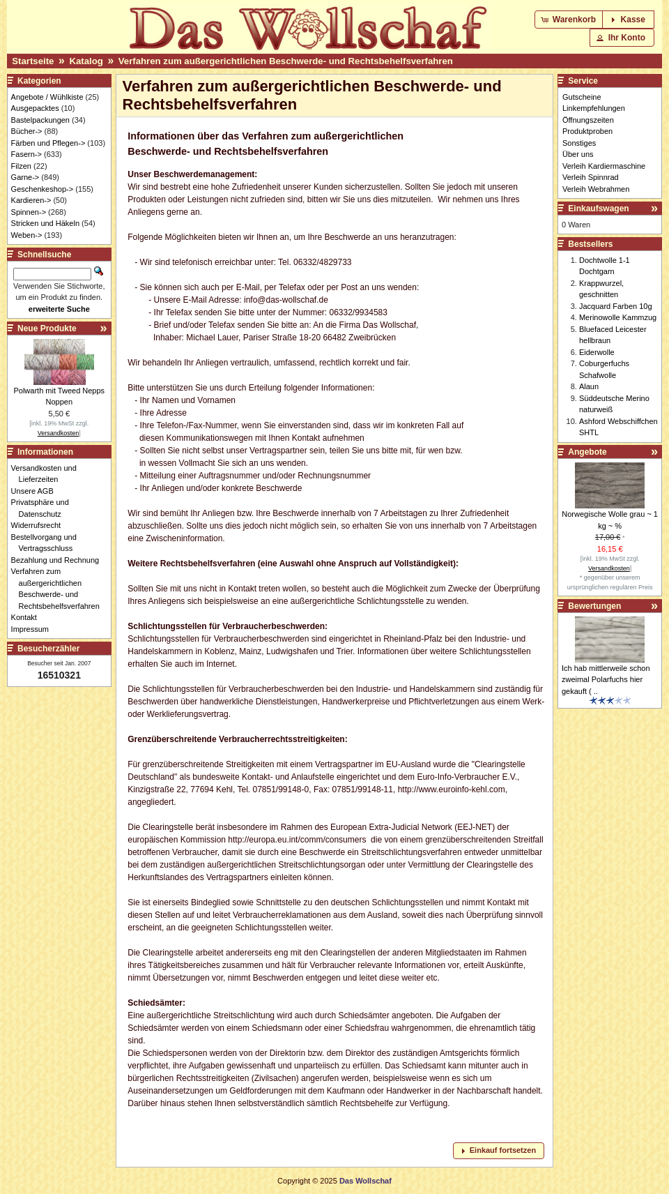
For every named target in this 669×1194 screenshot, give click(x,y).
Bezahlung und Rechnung (59, 560)
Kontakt (28, 617)
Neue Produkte (47, 328)
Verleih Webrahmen (595, 189)
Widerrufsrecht (40, 525)
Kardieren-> (31, 200)
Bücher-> (27, 131)
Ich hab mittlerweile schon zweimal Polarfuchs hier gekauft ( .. (606, 679)
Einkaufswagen (598, 208)
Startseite (33, 61)
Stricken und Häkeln (45, 223)
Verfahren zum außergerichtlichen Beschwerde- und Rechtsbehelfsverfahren (285, 61)
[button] (570, 19)
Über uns (578, 154)
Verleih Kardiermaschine (603, 166)
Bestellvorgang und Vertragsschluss (48, 543)
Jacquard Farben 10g (615, 306)
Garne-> (25, 177)
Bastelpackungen (40, 120)
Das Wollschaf (365, 1181)
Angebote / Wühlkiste (47, 97)
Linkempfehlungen (593, 108)
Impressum (34, 629)
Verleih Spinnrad (590, 177)
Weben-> (27, 235)
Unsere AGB (36, 491)
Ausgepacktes (35, 108)
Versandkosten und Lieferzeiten (48, 474)
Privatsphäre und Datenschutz (44, 508)
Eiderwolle (597, 352)
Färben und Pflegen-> (48, 143)
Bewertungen (594, 606)
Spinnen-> (28, 212)
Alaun (589, 386)
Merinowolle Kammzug (617, 317)
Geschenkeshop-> (42, 189)
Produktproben (587, 131)
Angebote (587, 452)
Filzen (21, 166)
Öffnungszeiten (588, 120)
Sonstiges (579, 143)
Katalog (85, 61)
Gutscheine (581, 97)
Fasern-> (26, 154)
